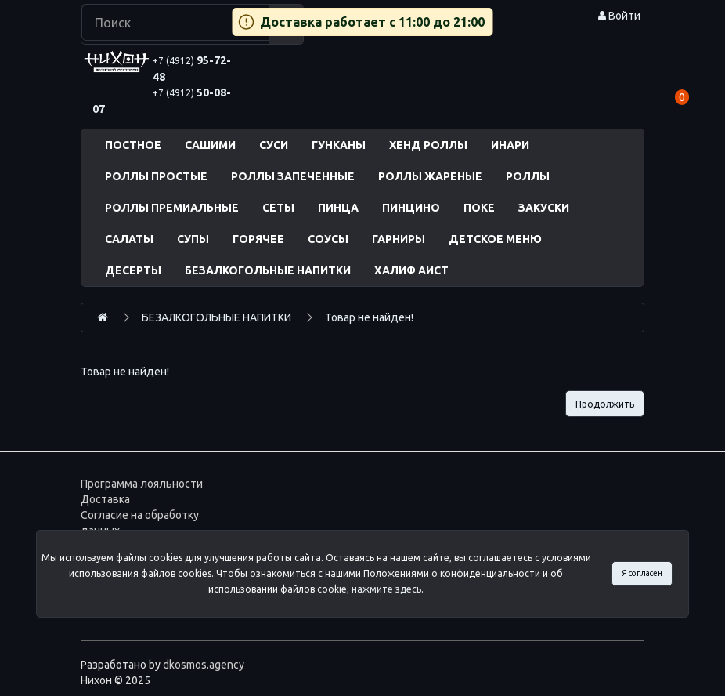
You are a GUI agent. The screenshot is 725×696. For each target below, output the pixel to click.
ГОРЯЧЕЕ (258, 239)
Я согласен (642, 573)
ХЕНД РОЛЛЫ (428, 145)
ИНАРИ (510, 145)
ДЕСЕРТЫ (133, 270)
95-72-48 (192, 68)
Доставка (105, 499)
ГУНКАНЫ (339, 145)
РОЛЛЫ (528, 176)
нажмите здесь (386, 589)
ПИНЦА (338, 207)
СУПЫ (193, 239)
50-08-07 (161, 100)
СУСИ (273, 145)
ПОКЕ (479, 207)
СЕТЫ (278, 207)
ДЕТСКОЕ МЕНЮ (495, 239)
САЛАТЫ (129, 239)
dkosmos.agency (203, 664)
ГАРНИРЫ (398, 239)
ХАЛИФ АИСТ (411, 270)
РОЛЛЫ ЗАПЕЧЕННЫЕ (293, 176)
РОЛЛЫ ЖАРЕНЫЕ (430, 176)
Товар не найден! (369, 317)
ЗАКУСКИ (543, 207)
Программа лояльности (142, 483)
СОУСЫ (328, 239)
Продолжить (604, 404)
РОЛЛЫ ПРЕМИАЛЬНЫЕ (172, 207)
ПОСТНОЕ (133, 145)
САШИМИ (210, 145)
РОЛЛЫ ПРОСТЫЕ (156, 176)
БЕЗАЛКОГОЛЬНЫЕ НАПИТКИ (268, 270)
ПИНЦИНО (411, 207)
